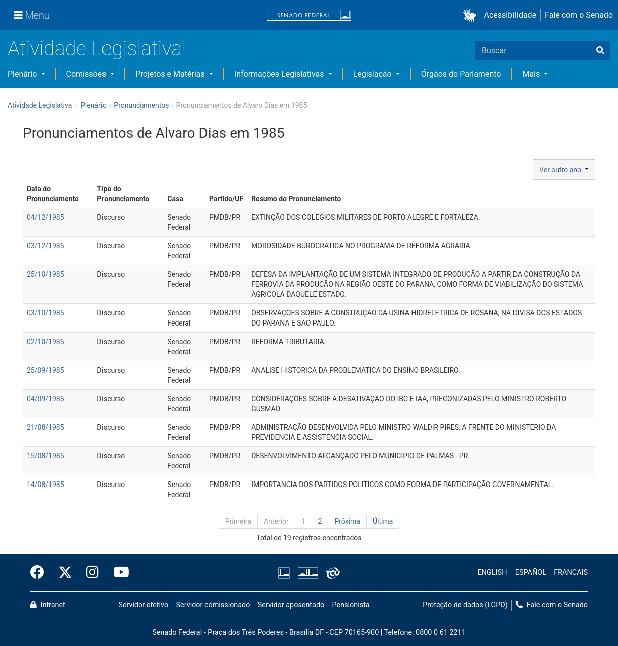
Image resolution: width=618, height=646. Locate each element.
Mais (532, 74)
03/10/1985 (45, 313)
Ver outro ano (564, 170)
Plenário (23, 74)
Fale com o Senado (579, 15)
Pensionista (351, 605)
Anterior (276, 521)
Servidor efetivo (143, 605)
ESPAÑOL (530, 572)
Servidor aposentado (291, 605)
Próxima (347, 521)
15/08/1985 (45, 456)
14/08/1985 (45, 484)
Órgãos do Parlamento (461, 74)
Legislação (373, 74)
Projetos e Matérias (171, 74)
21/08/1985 (45, 427)
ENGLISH (492, 572)
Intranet (47, 605)
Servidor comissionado (213, 605)
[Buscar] (600, 51)
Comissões (87, 74)
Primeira (238, 521)
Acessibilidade (510, 15)
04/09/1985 (45, 399)
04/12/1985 (45, 217)
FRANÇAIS (571, 572)
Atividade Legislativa (95, 48)
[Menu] (31, 15)
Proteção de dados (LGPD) (465, 605)
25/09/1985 (45, 370)
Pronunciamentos (141, 105)
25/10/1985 (45, 274)
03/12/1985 (45, 246)
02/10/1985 (45, 342)
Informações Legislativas (280, 74)
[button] (471, 15)
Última (383, 521)
